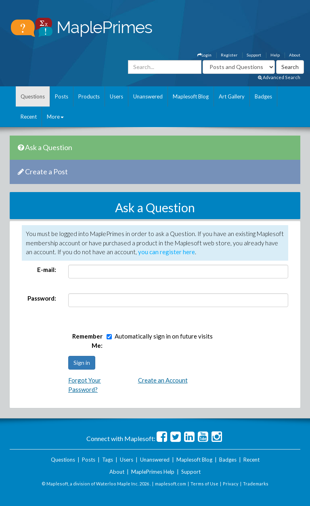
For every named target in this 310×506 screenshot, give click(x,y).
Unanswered (148, 96)
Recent (29, 116)
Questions (33, 96)
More (55, 116)
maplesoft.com (170, 483)
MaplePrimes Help (152, 471)
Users (116, 96)
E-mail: (46, 269)
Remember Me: (87, 340)
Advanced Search (279, 77)
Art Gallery (232, 96)
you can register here (166, 251)
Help (275, 54)
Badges (263, 96)
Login (204, 54)
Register (229, 54)
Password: (41, 298)
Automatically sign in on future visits (164, 336)
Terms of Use (204, 483)
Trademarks (255, 483)
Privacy (231, 483)
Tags (107, 459)
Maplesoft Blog (191, 96)
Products (89, 96)
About (294, 54)
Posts (61, 96)
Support (254, 54)
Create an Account (163, 380)
